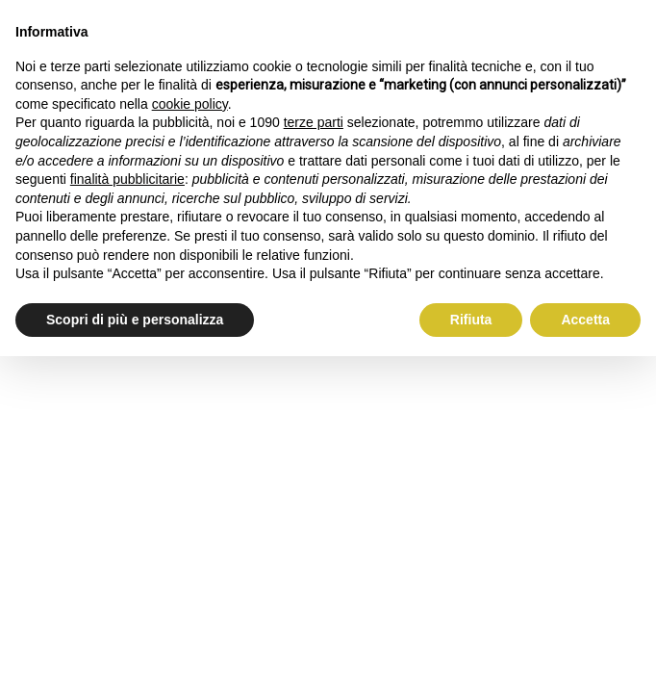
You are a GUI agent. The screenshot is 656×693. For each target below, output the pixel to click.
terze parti (313, 122)
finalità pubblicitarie (127, 179)
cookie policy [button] (190, 104)
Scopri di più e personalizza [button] (134, 319)
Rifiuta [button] (471, 319)
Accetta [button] (585, 319)
